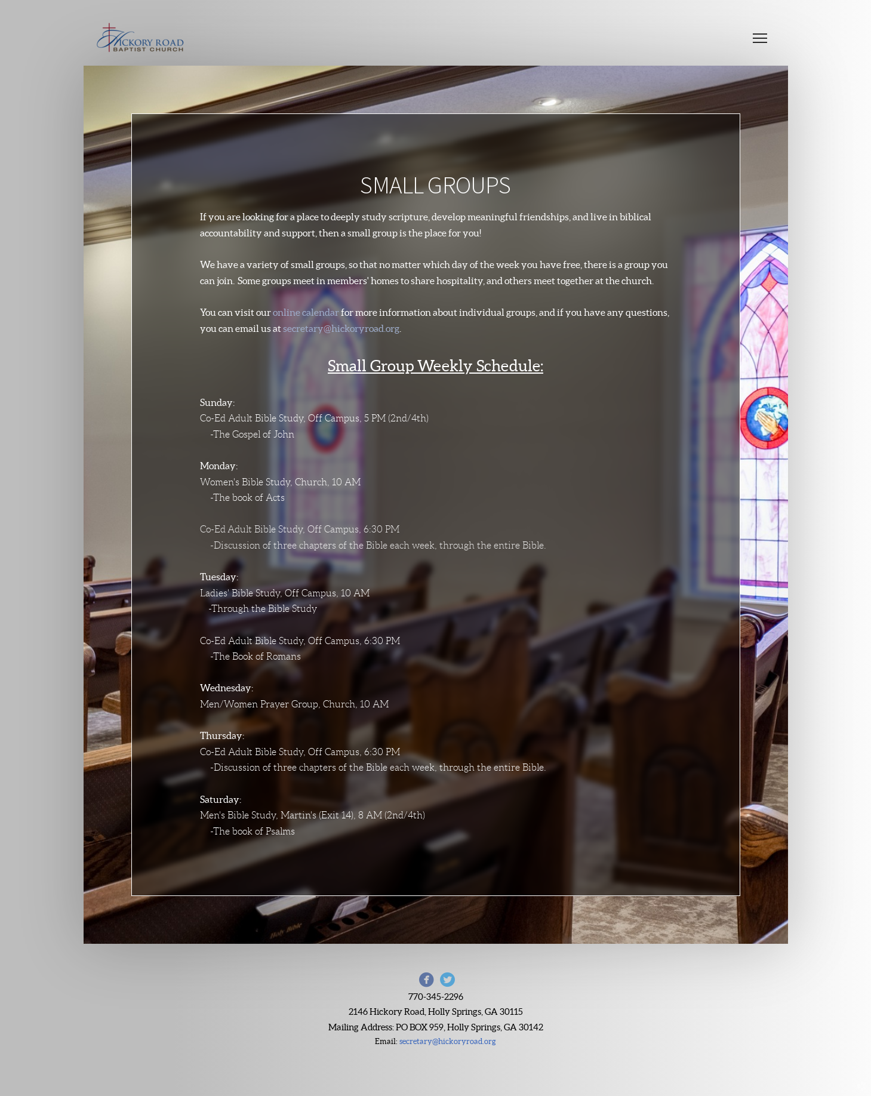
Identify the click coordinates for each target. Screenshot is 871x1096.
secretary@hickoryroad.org (341, 329)
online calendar (306, 312)
